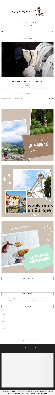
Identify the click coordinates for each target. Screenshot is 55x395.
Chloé (29, 83)
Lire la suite (27, 93)
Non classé (22, 79)
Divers (28, 79)
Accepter (44, 393)
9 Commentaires (17, 98)
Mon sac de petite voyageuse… (27, 81)
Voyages (33, 79)
